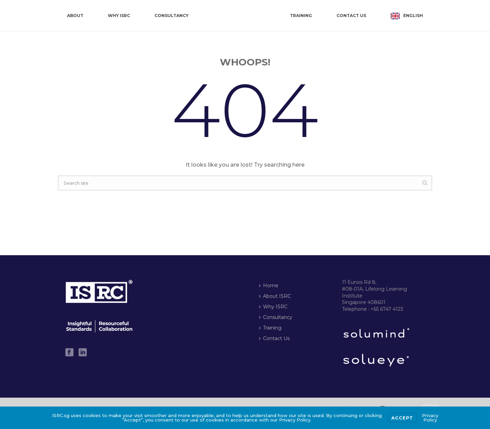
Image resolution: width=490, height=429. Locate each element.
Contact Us (351, 15)
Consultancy (171, 15)
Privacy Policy (430, 418)
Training (301, 15)
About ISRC (275, 296)
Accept (402, 417)
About (75, 15)
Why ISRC (119, 15)
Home (268, 285)
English (413, 15)
